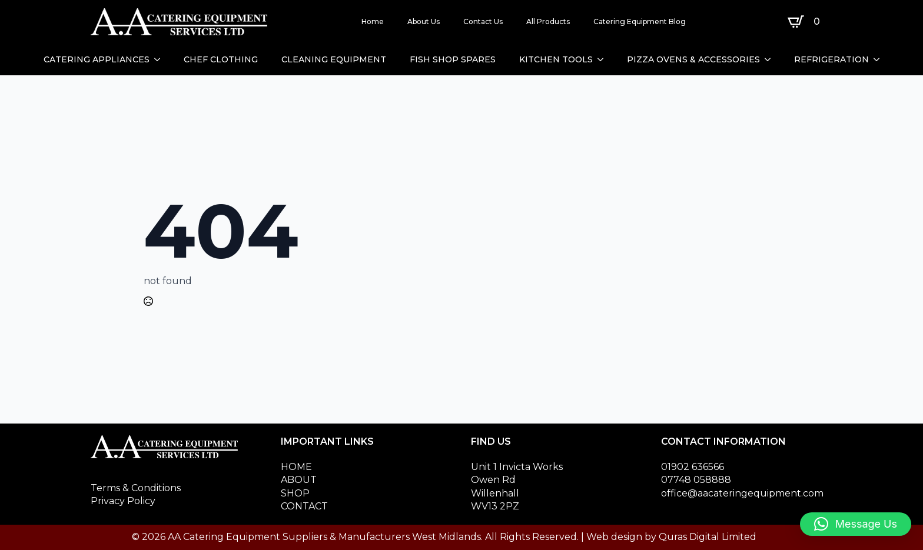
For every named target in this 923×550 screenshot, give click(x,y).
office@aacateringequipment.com (742, 493)
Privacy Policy (123, 500)
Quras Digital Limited (707, 536)
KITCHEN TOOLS (556, 59)
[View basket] (806, 22)
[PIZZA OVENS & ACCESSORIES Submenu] (771, 59)
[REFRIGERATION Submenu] (880, 59)
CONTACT (304, 506)
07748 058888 (696, 479)
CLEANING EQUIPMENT (333, 59)
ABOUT (299, 479)
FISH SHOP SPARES (453, 59)
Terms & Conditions (136, 488)
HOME (296, 466)
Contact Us (483, 21)
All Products (548, 21)
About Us (423, 21)
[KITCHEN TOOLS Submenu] (604, 59)
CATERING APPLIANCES (97, 59)
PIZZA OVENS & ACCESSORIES (693, 59)
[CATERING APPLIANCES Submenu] (161, 59)
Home (372, 21)
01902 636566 (692, 466)
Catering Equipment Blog (639, 21)
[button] (855, 524)
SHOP (295, 493)
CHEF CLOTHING (221, 59)
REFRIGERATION (831, 59)
